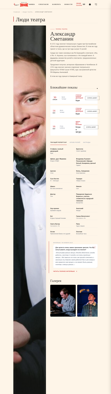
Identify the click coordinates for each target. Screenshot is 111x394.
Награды (86, 142)
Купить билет (92, 98)
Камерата (56, 4)
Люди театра (79, 4)
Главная (16, 12)
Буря (78, 100)
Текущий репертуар (58, 142)
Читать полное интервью (65, 271)
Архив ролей (75, 142)
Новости (68, 4)
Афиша (32, 4)
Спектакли (43, 4)
